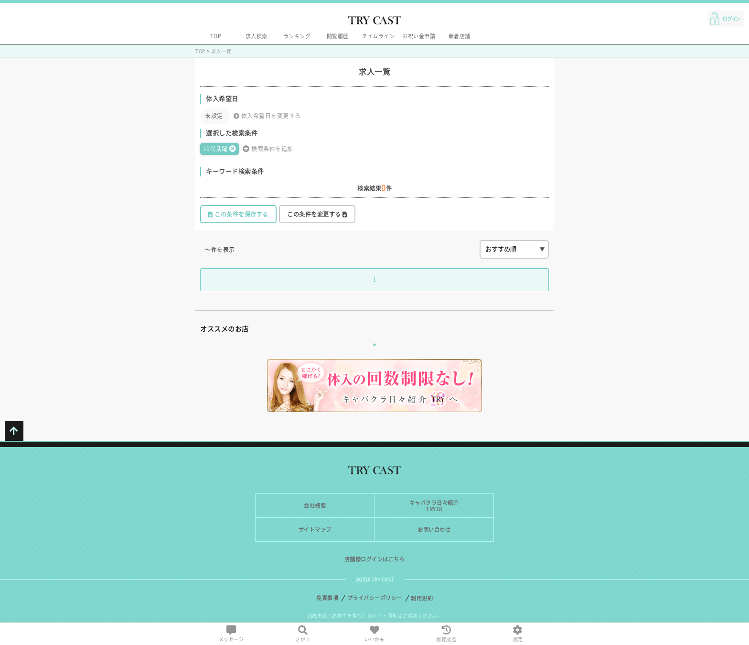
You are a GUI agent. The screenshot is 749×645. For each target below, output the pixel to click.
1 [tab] (374, 345)
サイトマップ (315, 529)
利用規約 (422, 598)
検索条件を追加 (268, 148)
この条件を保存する (238, 214)
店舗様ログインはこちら (374, 559)
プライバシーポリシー (374, 598)
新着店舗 (460, 36)
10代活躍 (219, 148)
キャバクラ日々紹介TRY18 (434, 506)
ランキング (297, 36)
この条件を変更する (317, 214)
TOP (216, 36)
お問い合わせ (433, 529)
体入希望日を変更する (267, 116)
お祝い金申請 (418, 36)
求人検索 (257, 36)
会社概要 (315, 505)
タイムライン (378, 36)
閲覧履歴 (338, 36)
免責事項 (327, 598)
